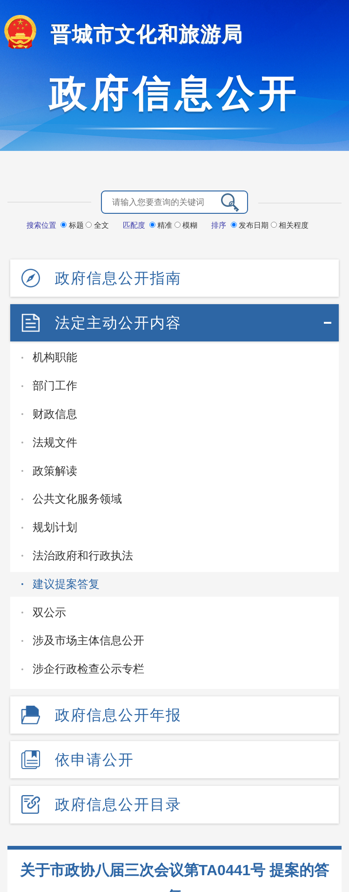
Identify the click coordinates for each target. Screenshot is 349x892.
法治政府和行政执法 (83, 555)
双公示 (49, 612)
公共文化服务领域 (77, 498)
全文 (97, 225)
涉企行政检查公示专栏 (88, 668)
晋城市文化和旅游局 (146, 34)
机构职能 (55, 357)
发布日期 (251, 225)
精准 (161, 225)
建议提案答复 (66, 584)
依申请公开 (94, 759)
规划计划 (55, 527)
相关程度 (290, 225)
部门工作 (55, 385)
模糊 (185, 225)
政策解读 (55, 470)
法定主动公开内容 (118, 322)
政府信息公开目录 (118, 804)
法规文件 (55, 442)
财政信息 (55, 414)
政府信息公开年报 (118, 715)
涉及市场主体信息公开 (88, 640)
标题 (73, 225)
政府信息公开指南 (118, 278)
